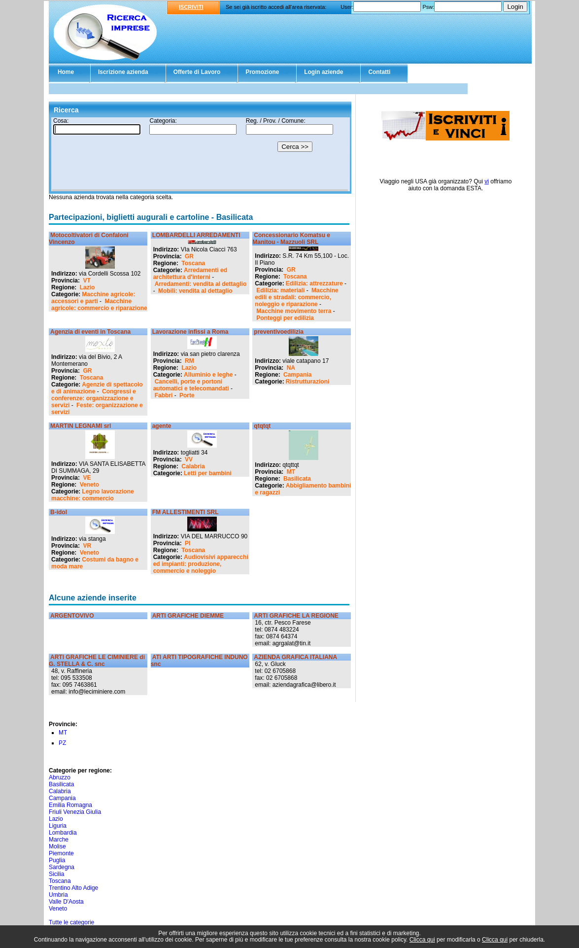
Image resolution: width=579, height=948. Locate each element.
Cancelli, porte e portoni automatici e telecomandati (191, 385)
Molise (57, 846)
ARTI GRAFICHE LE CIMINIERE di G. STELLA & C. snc (97, 660)
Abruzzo (59, 777)
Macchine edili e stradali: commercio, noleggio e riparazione (296, 297)
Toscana (193, 263)
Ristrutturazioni (308, 381)
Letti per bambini (208, 473)
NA (291, 367)
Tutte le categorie (71, 922)
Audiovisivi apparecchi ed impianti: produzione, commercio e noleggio (200, 564)
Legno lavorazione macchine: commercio (92, 495)
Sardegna (61, 867)
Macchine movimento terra (293, 311)
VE (87, 477)
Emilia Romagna (70, 805)
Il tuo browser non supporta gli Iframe (200, 154)
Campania (297, 374)
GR (189, 256)
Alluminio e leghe (208, 374)
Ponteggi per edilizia (285, 318)
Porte (187, 395)
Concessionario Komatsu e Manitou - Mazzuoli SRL (291, 239)
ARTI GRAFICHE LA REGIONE (296, 615)
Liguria (58, 825)
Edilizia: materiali (280, 290)
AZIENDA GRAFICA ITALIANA (295, 657)
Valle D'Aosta (66, 901)
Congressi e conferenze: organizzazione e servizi (93, 398)
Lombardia (63, 832)
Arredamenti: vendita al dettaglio (201, 284)
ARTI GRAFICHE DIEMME (188, 615)
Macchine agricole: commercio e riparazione (99, 305)
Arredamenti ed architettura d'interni (190, 274)
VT (86, 280)
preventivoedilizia (279, 331)
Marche (58, 839)
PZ (62, 742)
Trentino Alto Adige (73, 887)
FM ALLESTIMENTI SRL (185, 512)
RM (189, 360)
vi (486, 181)
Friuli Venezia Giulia (75, 811)
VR (87, 545)
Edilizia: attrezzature (314, 283)
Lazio (87, 287)
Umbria (58, 894)
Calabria (192, 466)
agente (161, 425)
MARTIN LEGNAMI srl (80, 425)
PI (187, 543)
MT (291, 471)
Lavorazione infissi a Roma (190, 331)
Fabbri (164, 395)
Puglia (57, 860)
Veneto (89, 484)
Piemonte (61, 853)
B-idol (58, 512)
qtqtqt (262, 425)
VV (189, 459)
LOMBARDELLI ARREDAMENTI (196, 235)
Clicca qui (422, 939)
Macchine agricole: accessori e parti (93, 298)
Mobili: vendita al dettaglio (195, 290)
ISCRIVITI (191, 7)
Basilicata (297, 478)
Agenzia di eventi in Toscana (90, 331)
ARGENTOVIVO (72, 615)
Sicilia (56, 874)
